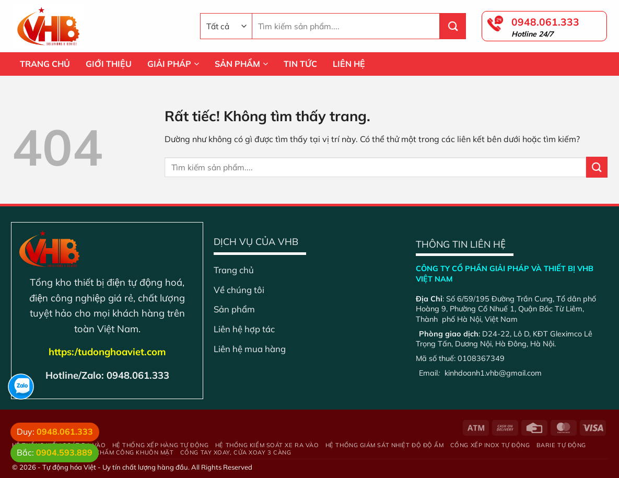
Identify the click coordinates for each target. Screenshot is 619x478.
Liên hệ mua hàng (250, 348)
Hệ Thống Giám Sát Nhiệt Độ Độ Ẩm (384, 445)
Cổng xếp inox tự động (490, 445)
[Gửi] (453, 26)
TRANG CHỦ (45, 64)
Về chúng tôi (239, 289)
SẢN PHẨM (241, 64)
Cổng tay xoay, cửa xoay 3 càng (235, 452)
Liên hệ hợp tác (244, 328)
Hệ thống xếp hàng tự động (160, 445)
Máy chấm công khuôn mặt (127, 452)
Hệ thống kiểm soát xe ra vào (267, 445)
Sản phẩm (234, 309)
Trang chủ (234, 269)
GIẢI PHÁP (173, 64)
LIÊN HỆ (349, 64)
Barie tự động (561, 445)
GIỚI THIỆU (109, 64)
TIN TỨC (300, 64)
